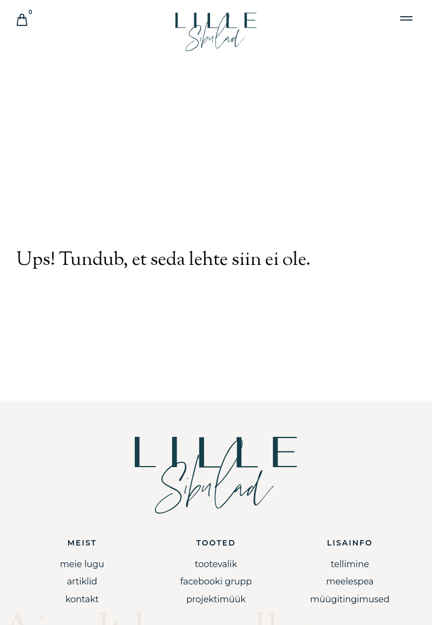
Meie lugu (82, 564)
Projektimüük (216, 599)
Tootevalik (216, 564)
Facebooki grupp (216, 581)
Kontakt (82, 599)
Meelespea (350, 581)
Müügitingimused (350, 599)
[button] (406, 18)
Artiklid (82, 581)
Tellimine (350, 564)
